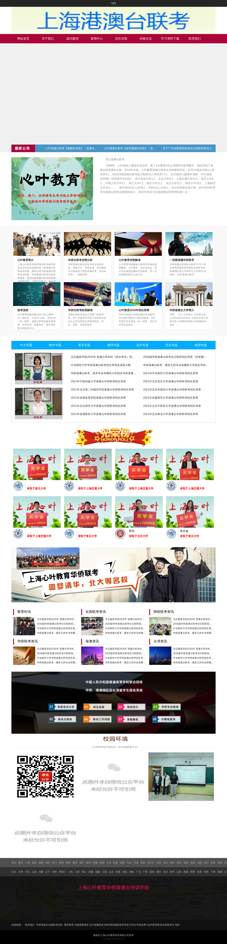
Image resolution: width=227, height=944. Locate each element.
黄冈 (74, 862)
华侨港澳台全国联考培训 (49, 924)
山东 (111, 871)
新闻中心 (97, 38)
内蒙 (41, 871)
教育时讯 (24, 612)
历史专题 (171, 345)
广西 (145, 871)
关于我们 (48, 38)
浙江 (84, 871)
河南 (118, 871)
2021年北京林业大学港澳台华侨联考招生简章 (170, 414)
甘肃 (199, 871)
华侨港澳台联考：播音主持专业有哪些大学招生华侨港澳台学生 (181, 365)
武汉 (13, 862)
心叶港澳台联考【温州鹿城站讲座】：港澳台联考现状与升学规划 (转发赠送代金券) (130, 148)
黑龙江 (62, 871)
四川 (165, 871)
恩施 (95, 862)
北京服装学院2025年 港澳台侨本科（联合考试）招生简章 (105, 356)
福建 (97, 871)
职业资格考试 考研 (170, 924)
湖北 (124, 871)
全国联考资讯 (95, 612)
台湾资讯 (160, 641)
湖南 (131, 871)
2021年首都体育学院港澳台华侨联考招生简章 (98, 397)
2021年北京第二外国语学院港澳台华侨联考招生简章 (102, 389)
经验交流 (146, 38)
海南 (152, 871)
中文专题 (26, 345)
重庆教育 (69, 924)
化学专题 (142, 345)
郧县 (115, 862)
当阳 (199, 862)
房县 (142, 862)
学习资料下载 (170, 38)
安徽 (90, 871)
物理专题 (113, 345)
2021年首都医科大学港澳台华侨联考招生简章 (98, 414)
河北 (27, 871)
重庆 (158, 871)
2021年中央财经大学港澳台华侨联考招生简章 (170, 373)
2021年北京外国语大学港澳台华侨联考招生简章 (172, 389)
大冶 (108, 862)
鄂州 (47, 862)
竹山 (129, 862)
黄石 (20, 862)
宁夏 (213, 871)
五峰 (185, 862)
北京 (13, 871)
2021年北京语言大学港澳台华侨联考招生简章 (170, 381)
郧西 (122, 862)
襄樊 (41, 862)
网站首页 (23, 38)
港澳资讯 (92, 641)
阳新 (102, 862)
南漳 (213, 862)
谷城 (219, 862)
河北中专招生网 (137, 924)
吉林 (54, 871)
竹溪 (136, 862)
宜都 (192, 862)
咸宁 (81, 862)
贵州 (172, 871)
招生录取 (121, 38)
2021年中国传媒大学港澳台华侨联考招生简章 (98, 381)
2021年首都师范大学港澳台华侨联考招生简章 (170, 397)
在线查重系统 (81, 924)
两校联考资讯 (163, 612)
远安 (158, 862)
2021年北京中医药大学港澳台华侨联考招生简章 (172, 405)
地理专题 (200, 345)
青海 (206, 871)
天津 (20, 871)
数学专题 (55, 345)
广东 (138, 871)
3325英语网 (153, 924)
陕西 (192, 871)
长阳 (179, 862)
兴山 (165, 862)
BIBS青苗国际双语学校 (116, 924)
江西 (104, 871)
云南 (179, 871)
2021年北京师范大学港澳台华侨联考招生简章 (98, 405)
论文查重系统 (96, 924)
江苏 (77, 871)
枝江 (206, 862)
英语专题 (84, 345)
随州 (88, 862)
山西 (34, 871)
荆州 (68, 862)
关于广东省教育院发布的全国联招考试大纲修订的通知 (189, 148)
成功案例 (72, 38)
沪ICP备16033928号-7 (113, 938)
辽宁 (47, 871)
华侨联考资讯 (27, 641)
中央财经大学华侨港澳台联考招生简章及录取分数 (101, 365)
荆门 (54, 862)
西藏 (185, 871)
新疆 (219, 871)
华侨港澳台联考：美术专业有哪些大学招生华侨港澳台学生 (106, 373)
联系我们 (195, 38)
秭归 (172, 862)
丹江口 (150, 862)
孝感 (61, 862)
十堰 (27, 862)
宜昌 (34, 862)
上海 (70, 871)
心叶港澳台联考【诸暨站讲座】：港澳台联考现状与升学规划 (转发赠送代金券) (71, 148)
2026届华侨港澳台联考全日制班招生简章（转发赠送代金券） (180, 356)
